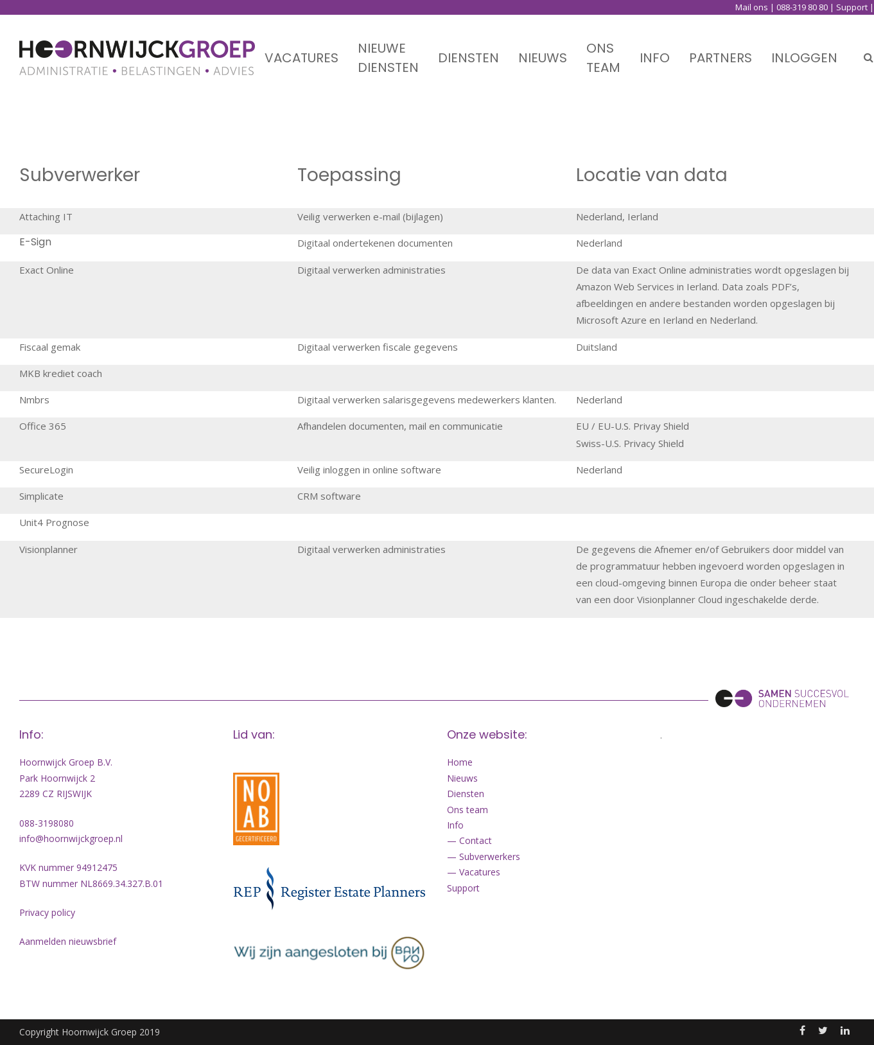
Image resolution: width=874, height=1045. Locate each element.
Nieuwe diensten (388, 48)
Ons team (603, 48)
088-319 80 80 (802, 7)
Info (655, 48)
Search (868, 48)
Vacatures (301, 48)
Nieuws (542, 48)
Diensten (468, 48)
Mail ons (751, 7)
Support (852, 7)
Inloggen (804, 48)
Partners (720, 48)
